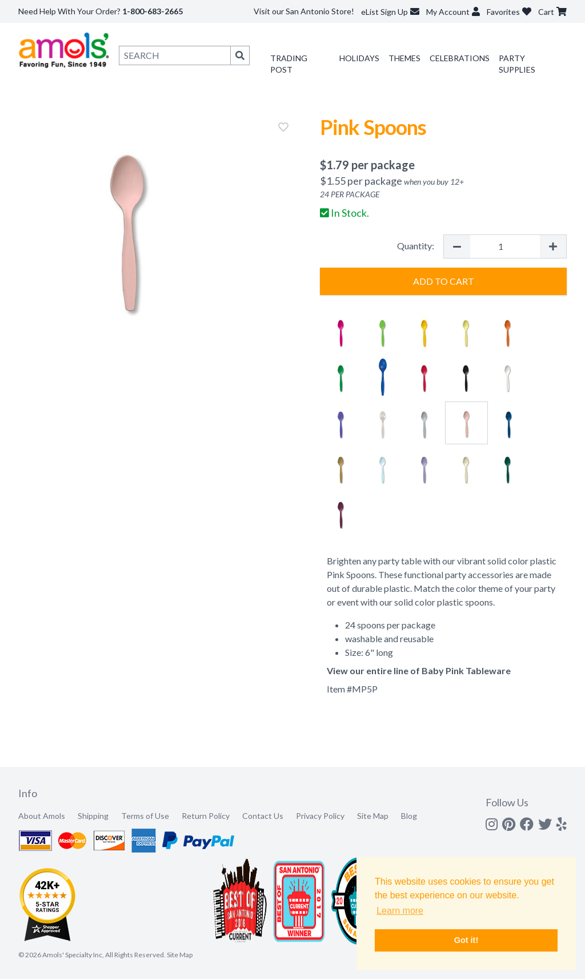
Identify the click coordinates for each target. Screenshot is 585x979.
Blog (409, 816)
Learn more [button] (399, 911)
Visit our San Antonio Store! (304, 11)
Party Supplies (517, 63)
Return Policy (206, 816)
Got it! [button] (466, 940)
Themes (404, 58)
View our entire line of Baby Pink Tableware (419, 670)
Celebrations (460, 58)
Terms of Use (145, 816)
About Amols (41, 816)
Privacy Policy (320, 816)
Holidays (359, 58)
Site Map (372, 816)
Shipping (93, 816)
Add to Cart (443, 281)
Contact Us (262, 816)
